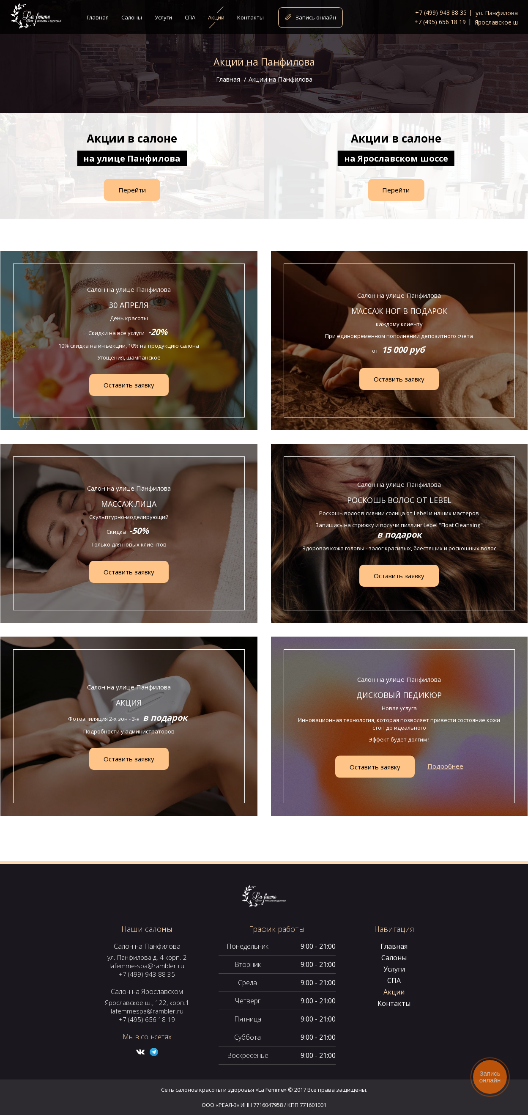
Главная (228, 79)
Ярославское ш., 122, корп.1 (147, 1002)
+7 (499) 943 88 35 (147, 974)
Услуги (394, 969)
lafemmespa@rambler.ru (147, 1011)
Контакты (394, 1003)
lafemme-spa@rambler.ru (146, 965)
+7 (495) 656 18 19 (147, 1019)
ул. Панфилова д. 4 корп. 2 (147, 957)
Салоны (394, 957)
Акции (394, 992)
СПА (394, 980)
